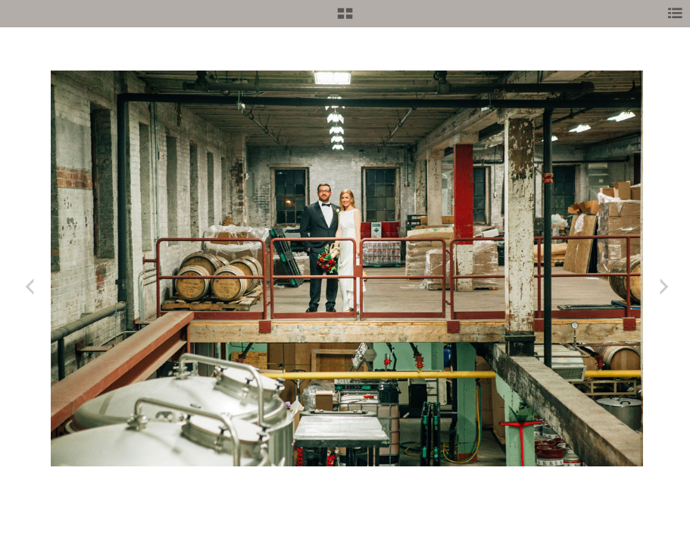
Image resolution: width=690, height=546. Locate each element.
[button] (345, 19)
